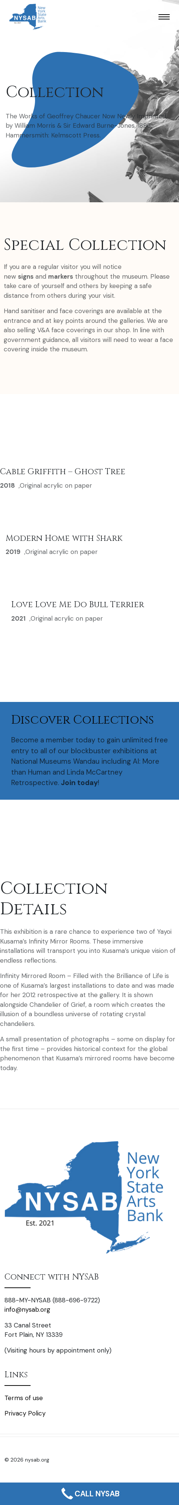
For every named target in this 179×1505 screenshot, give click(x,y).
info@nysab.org (27, 1309)
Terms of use (23, 1398)
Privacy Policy (24, 1413)
